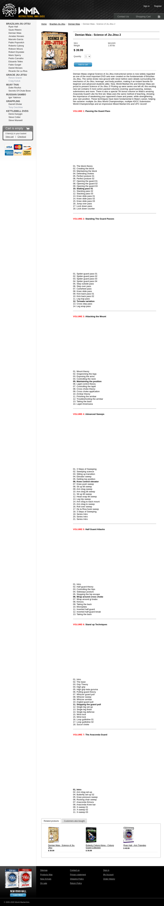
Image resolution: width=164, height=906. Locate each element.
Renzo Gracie (15, 77)
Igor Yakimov (14, 97)
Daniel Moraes (15, 68)
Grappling (13, 101)
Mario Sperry (14, 55)
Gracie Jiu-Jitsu (16, 74)
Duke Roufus (14, 87)
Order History (109, 879)
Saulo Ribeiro (15, 30)
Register (158, 6)
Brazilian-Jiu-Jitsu (57, 24)
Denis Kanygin (15, 114)
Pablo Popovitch (16, 42)
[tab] (51, 821)
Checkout (22, 137)
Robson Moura (15, 49)
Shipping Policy (77, 879)
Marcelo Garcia (15, 39)
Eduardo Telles (15, 61)
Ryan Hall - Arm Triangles (134, 845)
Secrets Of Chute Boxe (19, 90)
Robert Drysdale (16, 52)
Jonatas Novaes (16, 36)
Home (44, 24)
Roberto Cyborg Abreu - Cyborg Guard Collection (100, 846)
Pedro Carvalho (16, 58)
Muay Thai (12, 84)
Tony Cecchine (15, 107)
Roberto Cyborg (16, 45)
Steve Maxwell (15, 120)
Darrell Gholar (15, 104)
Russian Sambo (16, 94)
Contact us (75, 870)
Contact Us (123, 16)
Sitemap (44, 870)
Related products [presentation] (51, 821)
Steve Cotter (14, 117)
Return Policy (76, 883)
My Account (108, 874)
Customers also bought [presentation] (74, 821)
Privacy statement (78, 874)
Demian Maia (74, 24)
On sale (43, 883)
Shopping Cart (143, 16)
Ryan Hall (13, 26)
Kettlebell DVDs (17, 111)
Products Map (46, 874)
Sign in (106, 870)
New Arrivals (45, 879)
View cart (10, 137)
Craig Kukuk (14, 81)
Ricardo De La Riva (17, 71)
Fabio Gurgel (14, 64)
